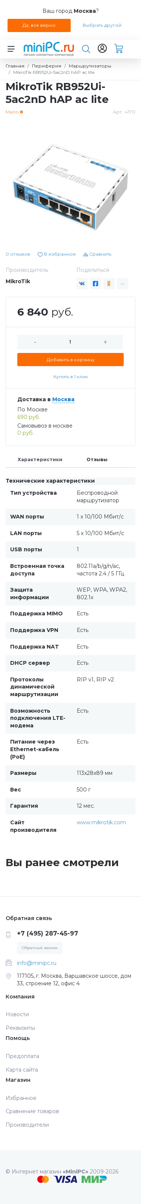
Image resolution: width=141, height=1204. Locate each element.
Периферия (46, 66)
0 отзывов (18, 254)
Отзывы (97, 459)
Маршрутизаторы (90, 66)
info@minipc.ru (36, 963)
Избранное (21, 1098)
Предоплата (22, 1056)
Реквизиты (20, 1028)
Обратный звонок (40, 947)
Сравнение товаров (32, 1111)
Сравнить (97, 254)
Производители (27, 1124)
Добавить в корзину (71, 359)
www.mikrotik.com (101, 822)
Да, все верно (39, 25)
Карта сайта (22, 1069)
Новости (17, 1014)
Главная (15, 66)
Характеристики (40, 459)
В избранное (57, 254)
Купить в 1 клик (70, 376)
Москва (63, 399)
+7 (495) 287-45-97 (47, 933)
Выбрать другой (102, 25)
